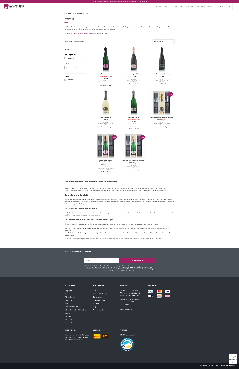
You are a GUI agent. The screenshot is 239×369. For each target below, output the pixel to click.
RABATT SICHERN (137, 261)
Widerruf (96, 304)
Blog (94, 307)
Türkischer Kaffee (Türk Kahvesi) (76, 310)
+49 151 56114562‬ (134, 293)
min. (66, 67)
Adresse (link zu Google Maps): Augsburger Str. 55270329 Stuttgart (130, 301)
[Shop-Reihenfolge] (164, 41)
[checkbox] (75, 58)
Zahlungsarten (98, 297)
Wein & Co (169, 7)
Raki (176, 7)
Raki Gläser (69, 320)
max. (76, 67)
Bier (192, 7)
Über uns (96, 291)
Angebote (160, 7)
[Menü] (236, 355)
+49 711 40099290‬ (132, 291)
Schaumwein (78, 13)
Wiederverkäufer (98, 310)
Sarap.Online (68, 13)
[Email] (101, 260)
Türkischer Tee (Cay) (72, 307)
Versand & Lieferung (100, 294)
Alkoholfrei (200, 7)
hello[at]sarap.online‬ (132, 295)
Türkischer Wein (70, 297)
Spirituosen (184, 7)
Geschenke (69, 323)
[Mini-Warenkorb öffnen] (221, 6)
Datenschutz (224, 366)
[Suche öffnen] (236, 6)
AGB (217, 366)
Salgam (68, 316)
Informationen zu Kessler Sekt (79, 33)
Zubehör (210, 7)
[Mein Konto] (229, 6)
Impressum (232, 366)
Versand (107, 83)
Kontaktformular (126, 309)
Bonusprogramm (99, 300)
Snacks (67, 313)
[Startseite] (14, 6)
